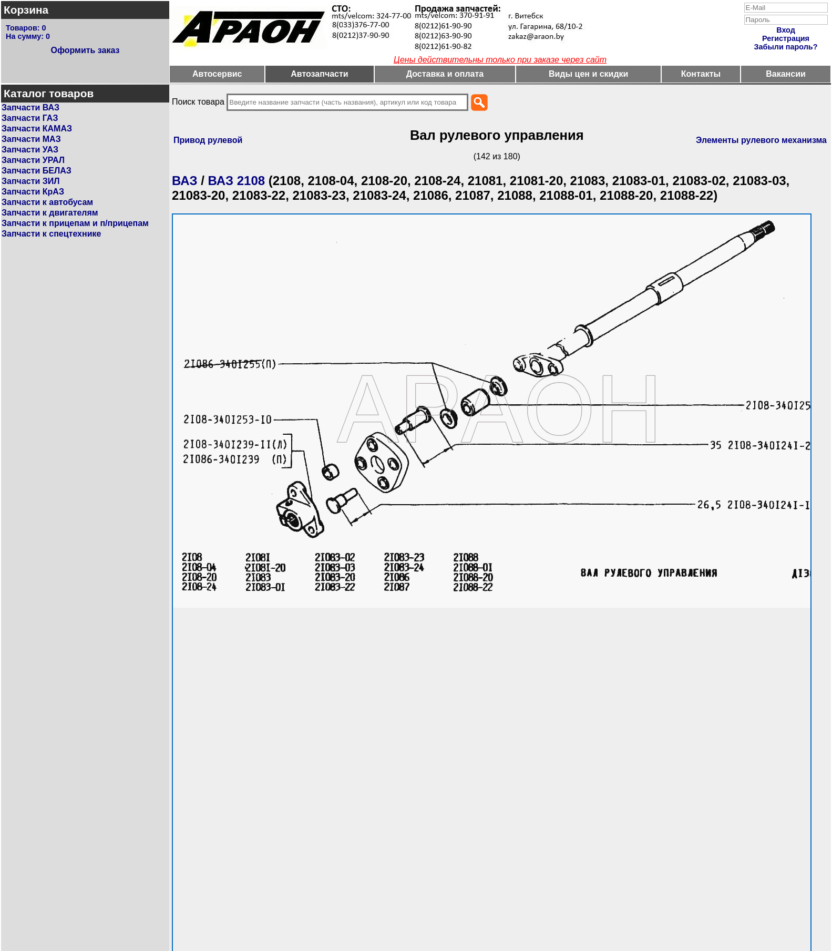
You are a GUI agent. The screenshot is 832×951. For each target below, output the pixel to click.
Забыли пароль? (786, 47)
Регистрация (785, 38)
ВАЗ (185, 180)
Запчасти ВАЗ (30, 107)
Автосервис (217, 73)
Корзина (26, 10)
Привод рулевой (207, 140)
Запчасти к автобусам (47, 202)
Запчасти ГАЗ (30, 118)
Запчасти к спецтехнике (51, 233)
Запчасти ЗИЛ (31, 181)
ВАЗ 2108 (236, 180)
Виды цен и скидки (589, 73)
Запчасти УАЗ (30, 149)
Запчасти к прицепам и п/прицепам (75, 223)
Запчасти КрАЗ (33, 191)
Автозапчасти (319, 73)
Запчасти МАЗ (31, 139)
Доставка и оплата (445, 73)
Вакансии (786, 73)
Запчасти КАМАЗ (37, 128)
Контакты (701, 73)
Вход (785, 30)
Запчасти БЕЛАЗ (36, 170)
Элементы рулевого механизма (761, 140)
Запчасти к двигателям (50, 212)
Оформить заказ (84, 50)
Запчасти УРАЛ (33, 160)
